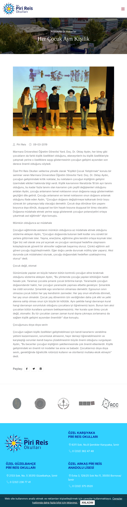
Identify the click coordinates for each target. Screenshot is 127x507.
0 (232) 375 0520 (80, 486)
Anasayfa (56, 31)
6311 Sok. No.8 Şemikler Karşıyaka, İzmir (93, 445)
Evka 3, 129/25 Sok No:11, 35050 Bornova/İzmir (94, 477)
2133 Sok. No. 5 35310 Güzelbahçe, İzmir (32, 476)
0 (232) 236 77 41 (18, 482)
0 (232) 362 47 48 (81, 451)
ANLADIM (87, 502)
